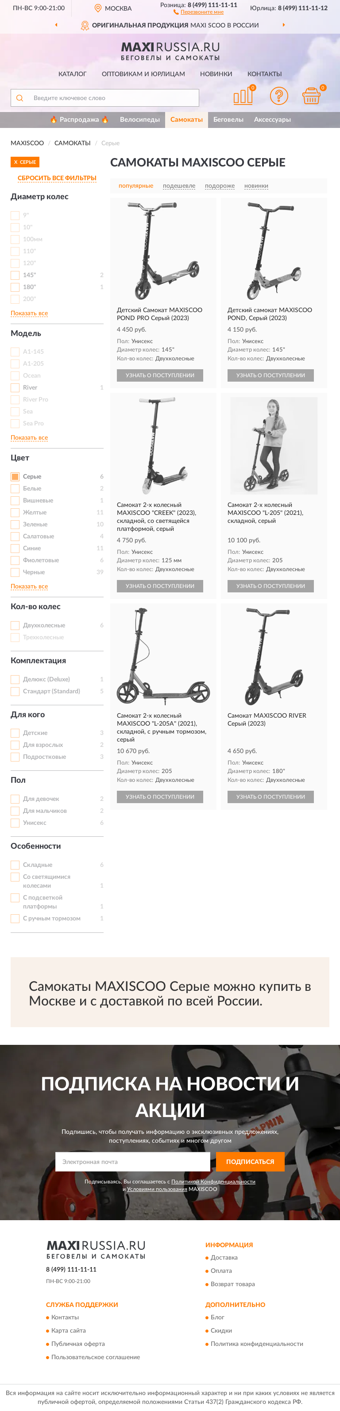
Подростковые (44, 757)
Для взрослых (43, 745)
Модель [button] (26, 334)
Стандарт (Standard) (51, 691)
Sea (28, 412)
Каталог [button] (72, 74)
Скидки (221, 1331)
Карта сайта (68, 1331)
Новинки (216, 74)
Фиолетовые (41, 560)
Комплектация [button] (38, 661)
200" (29, 299)
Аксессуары (272, 119)
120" (29, 263)
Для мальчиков (45, 811)
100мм (32, 239)
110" (29, 251)
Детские (35, 733)
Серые (32, 477)
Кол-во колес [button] (36, 607)
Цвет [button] (20, 458)
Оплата (221, 1271)
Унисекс (34, 823)
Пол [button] (18, 781)
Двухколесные (44, 625)
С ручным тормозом (52, 919)
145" (29, 275)
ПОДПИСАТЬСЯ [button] (250, 1162)
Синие (32, 548)
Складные (37, 865)
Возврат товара (233, 1284)
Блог (217, 1318)
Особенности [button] (36, 846)
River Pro (35, 400)
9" (26, 216)
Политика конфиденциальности (257, 1344)
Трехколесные (43, 637)
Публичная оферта (78, 1344)
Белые (32, 489)
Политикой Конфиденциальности (213, 1181)
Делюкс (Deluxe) (46, 680)
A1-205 (33, 364)
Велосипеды (140, 119)
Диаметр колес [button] (40, 197)
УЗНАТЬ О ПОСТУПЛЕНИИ (160, 375)
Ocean (32, 376)
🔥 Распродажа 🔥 (79, 119)
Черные (34, 572)
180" (29, 287)
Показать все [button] (29, 313)
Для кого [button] (28, 715)
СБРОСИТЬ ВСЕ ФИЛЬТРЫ (57, 178)
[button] (199, 11)
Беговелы (228, 119)
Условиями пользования (157, 1189)
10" (28, 227)
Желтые (34, 513)
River (30, 388)
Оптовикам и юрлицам (143, 74)
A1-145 (33, 352)
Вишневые (38, 501)
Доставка (224, 1258)
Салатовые (38, 536)
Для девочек (41, 799)
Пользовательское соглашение (95, 1358)
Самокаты (186, 119)
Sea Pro (33, 424)
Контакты (264, 74)
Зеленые (35, 525)
